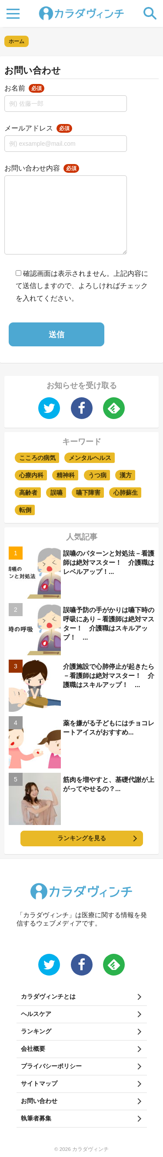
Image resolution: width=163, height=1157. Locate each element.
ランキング (36, 1031)
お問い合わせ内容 (41, 168)
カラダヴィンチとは (48, 996)
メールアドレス (38, 128)
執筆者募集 (36, 1118)
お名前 (24, 88)
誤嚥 (56, 492)
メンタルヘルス (90, 457)
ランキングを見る (81, 838)
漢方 (126, 475)
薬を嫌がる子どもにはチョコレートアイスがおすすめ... (108, 727)
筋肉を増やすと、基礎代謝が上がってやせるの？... (108, 784)
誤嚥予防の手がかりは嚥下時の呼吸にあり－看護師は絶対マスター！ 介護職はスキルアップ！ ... (108, 623)
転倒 (25, 509)
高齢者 (28, 492)
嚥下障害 (88, 492)
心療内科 (31, 475)
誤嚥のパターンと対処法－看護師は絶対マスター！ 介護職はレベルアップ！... (108, 562)
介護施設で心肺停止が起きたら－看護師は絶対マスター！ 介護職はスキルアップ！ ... (108, 675)
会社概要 (33, 1048)
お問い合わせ (39, 1100)
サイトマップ (39, 1083)
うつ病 (97, 475)
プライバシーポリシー (51, 1066)
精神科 (66, 475)
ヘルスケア (36, 1013)
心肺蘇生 (125, 492)
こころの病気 (37, 457)
